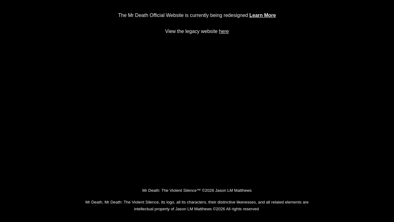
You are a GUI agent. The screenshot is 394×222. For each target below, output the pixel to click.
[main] (197, 15)
